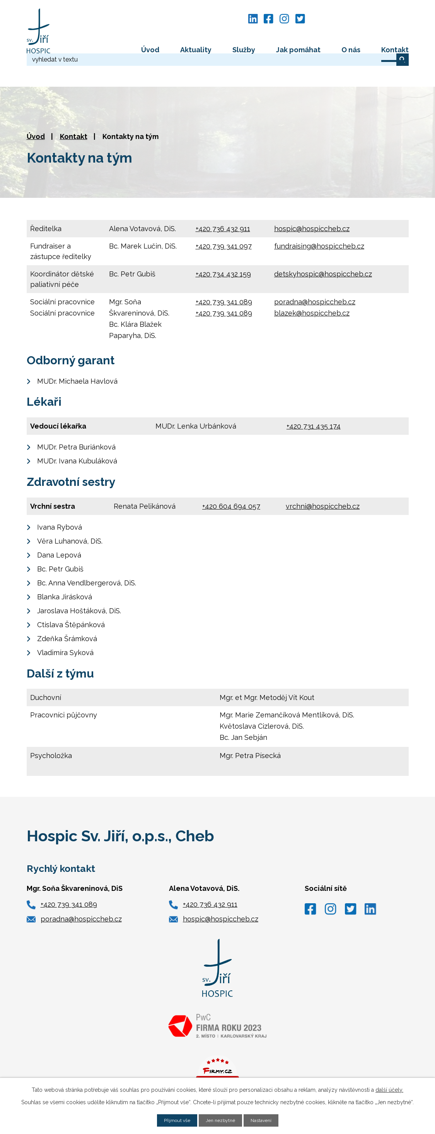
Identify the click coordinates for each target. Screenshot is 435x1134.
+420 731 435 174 (314, 401)
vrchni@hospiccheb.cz (323, 481)
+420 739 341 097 (224, 221)
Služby (243, 50)
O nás (350, 50)
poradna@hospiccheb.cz (314, 277)
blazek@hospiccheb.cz (312, 288)
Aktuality (196, 50)
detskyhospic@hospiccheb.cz (323, 249)
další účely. (389, 1089)
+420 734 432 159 (223, 249)
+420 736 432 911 (223, 204)
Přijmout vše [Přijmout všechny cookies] (173, 1120)
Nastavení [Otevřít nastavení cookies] (265, 1120)
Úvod (150, 50)
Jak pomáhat (298, 50)
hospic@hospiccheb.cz (312, 204)
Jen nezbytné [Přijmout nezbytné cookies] (221, 1120)
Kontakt (395, 50)
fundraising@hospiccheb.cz (319, 221)
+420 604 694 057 (231, 481)
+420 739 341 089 (224, 277)
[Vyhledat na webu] (362, 18)
